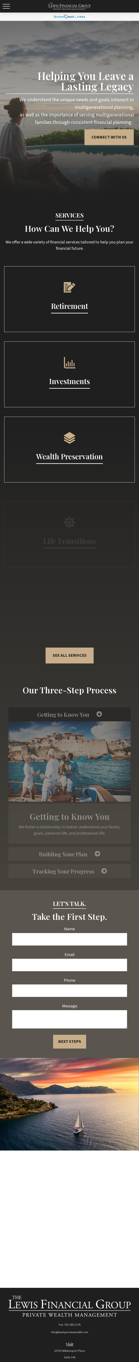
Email (70, 955)
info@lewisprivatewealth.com (69, 1332)
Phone (69, 980)
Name (69, 929)
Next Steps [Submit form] (69, 1042)
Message (69, 1006)
